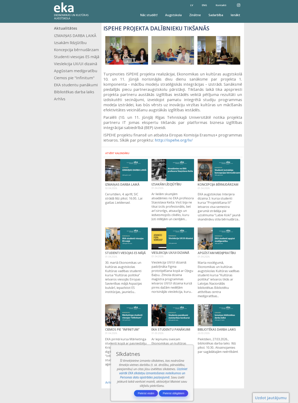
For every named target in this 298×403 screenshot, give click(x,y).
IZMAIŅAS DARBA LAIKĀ (75, 35)
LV (191, 5)
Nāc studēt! (149, 15)
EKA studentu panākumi (76, 84)
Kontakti (221, 5)
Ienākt (235, 15)
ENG (204, 5)
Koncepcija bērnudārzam (76, 49)
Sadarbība (215, 15)
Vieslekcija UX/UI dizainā (75, 63)
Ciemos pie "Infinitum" (74, 77)
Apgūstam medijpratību (75, 70)
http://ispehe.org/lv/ (174, 140)
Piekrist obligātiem (173, 393)
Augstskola (173, 15)
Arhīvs (59, 98)
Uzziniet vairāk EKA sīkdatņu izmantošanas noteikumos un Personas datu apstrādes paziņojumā (153, 373)
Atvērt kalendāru (117, 153)
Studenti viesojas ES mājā (76, 56)
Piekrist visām (146, 393)
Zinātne (195, 15)
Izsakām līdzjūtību (70, 42)
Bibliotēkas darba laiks (74, 91)
